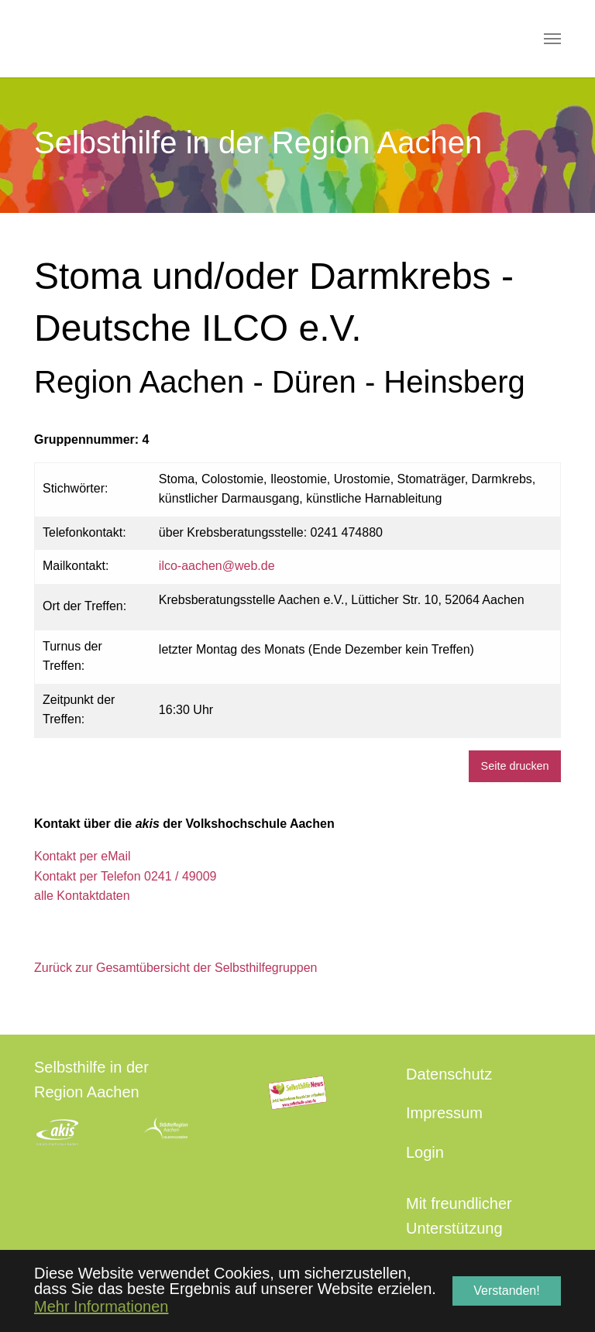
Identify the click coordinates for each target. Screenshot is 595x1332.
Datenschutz (449, 1074)
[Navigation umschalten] (552, 39)
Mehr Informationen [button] (101, 1306)
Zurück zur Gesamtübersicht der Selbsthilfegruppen (176, 967)
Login (425, 1152)
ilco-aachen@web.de (217, 565)
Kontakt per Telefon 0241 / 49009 (125, 876)
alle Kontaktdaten (82, 895)
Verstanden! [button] (506, 1290)
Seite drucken (515, 766)
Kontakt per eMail (82, 856)
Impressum (444, 1112)
